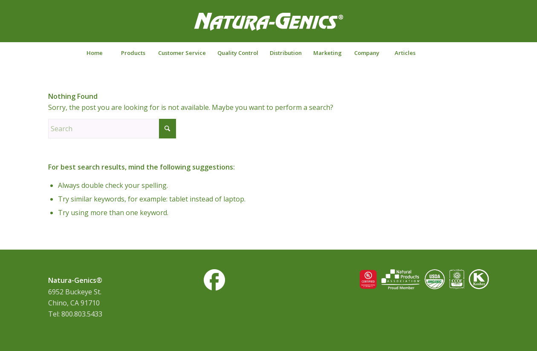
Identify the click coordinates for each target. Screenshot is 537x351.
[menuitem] (94, 52)
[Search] (443, 52)
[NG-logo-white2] (268, 27)
